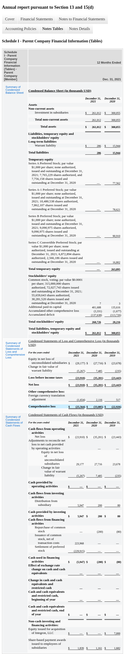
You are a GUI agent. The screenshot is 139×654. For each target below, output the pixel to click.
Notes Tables (52, 29)
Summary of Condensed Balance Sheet (15, 89)
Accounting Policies (20, 29)
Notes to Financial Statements (82, 19)
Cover (9, 19)
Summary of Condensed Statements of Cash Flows (14, 421)
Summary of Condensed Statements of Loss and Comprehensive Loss (15, 350)
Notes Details (79, 29)
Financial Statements (37, 19)
